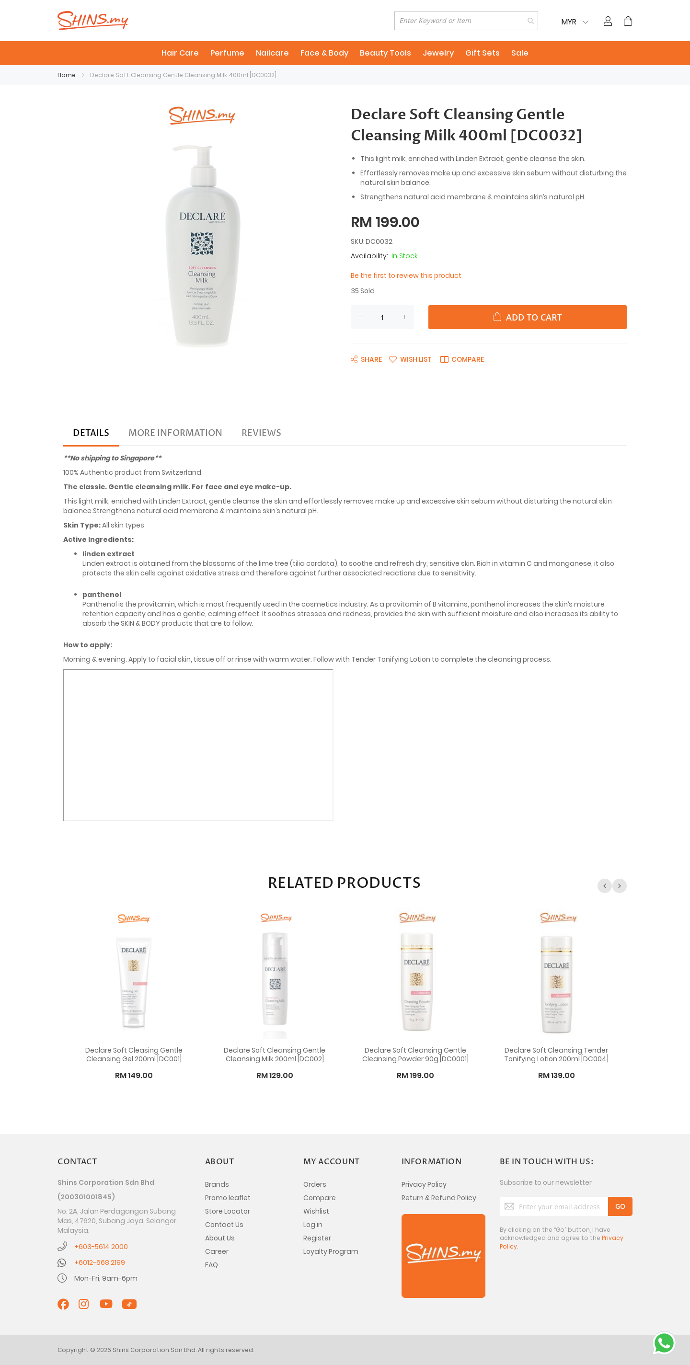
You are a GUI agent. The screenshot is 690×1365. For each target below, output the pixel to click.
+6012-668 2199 (99, 1262)
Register (317, 1238)
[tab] (91, 434)
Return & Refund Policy (439, 1198)
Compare (319, 1198)
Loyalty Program (330, 1251)
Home (67, 75)
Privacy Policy (424, 1184)
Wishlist (316, 1211)
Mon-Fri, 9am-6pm (106, 1278)
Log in (312, 1224)
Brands (217, 1184)
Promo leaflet (228, 1198)
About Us (220, 1238)
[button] (410, 359)
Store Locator (227, 1211)
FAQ (211, 1265)
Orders (314, 1184)
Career (217, 1251)
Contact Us (224, 1224)
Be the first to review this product (406, 275)
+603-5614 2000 (101, 1246)
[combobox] (466, 20)
